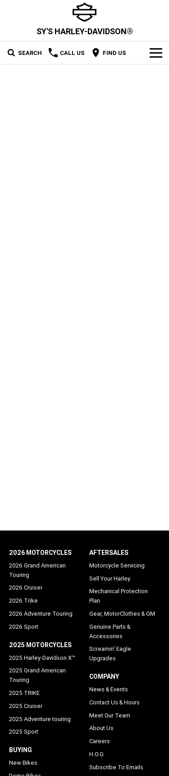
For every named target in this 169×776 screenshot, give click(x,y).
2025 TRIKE (24, 693)
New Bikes (23, 763)
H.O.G (96, 754)
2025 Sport (23, 731)
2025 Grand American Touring (37, 675)
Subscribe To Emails (116, 767)
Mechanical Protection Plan (118, 595)
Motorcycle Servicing (117, 565)
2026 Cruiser (25, 587)
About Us (101, 728)
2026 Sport (23, 627)
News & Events (108, 689)
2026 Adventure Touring (41, 613)
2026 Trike (23, 600)
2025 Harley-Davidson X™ (42, 658)
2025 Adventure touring (40, 719)
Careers (99, 741)
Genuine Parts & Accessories (109, 631)
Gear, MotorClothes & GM (122, 613)
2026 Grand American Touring (37, 570)
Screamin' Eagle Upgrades (110, 653)
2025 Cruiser (25, 706)
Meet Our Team (109, 715)
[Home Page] (84, 12)
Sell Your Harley (109, 578)
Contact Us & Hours (114, 702)
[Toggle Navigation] (156, 52)
